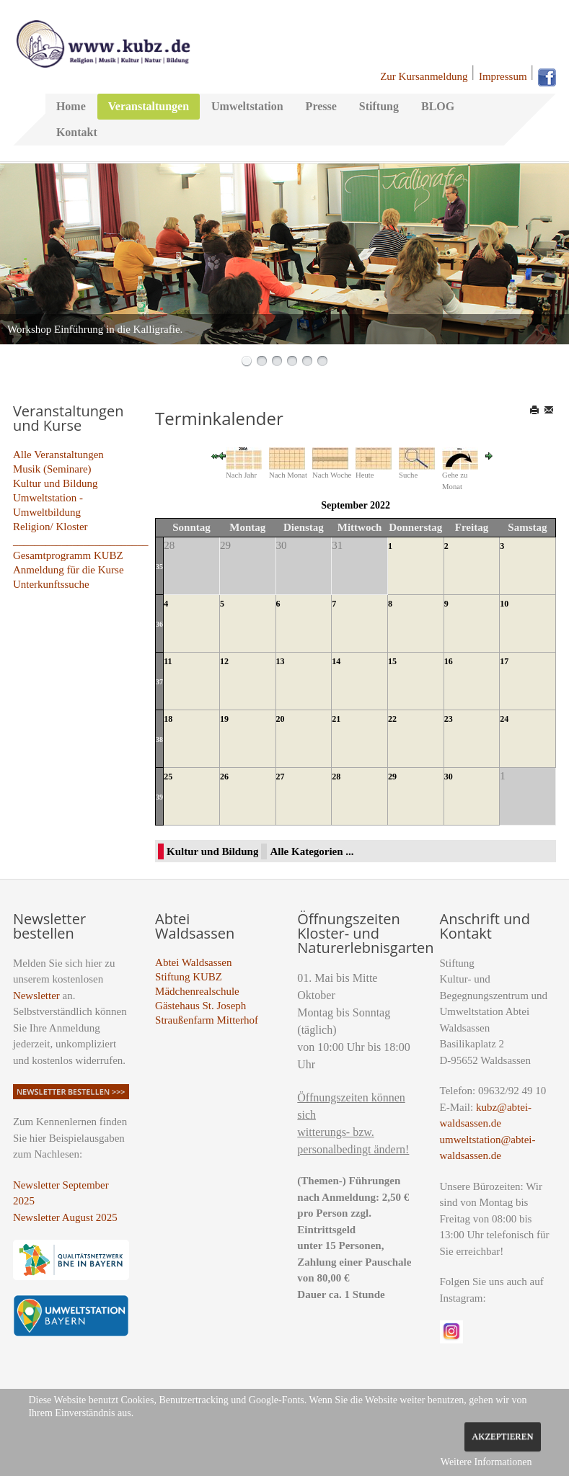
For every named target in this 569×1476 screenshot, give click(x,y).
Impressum (503, 76)
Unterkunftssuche (51, 584)
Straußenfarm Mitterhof (206, 1020)
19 (224, 719)
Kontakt (76, 132)
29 (392, 776)
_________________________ (81, 541)
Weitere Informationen (486, 1462)
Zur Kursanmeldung (423, 76)
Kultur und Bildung (55, 483)
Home (71, 106)
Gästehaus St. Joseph (200, 1005)
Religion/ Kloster (50, 526)
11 (168, 661)
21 (336, 719)
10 (504, 604)
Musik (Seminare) (52, 469)
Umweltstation (247, 106)
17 (504, 661)
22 (392, 719)
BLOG (437, 106)
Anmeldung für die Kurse (68, 570)
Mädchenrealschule (197, 991)
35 (159, 567)
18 (168, 719)
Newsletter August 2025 (65, 1217)
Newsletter (36, 995)
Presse (321, 106)
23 (448, 719)
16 (448, 661)
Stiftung (379, 106)
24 (504, 719)
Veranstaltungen (148, 106)
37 (159, 682)
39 (159, 797)
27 (280, 776)
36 (159, 624)
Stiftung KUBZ (188, 977)
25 (168, 776)
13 (280, 661)
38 (159, 739)
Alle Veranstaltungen (58, 454)
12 (224, 661)
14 (336, 661)
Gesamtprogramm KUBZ (68, 555)
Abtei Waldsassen (193, 962)
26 (224, 776)
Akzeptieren (502, 1436)
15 (392, 661)
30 (448, 776)
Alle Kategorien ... (311, 851)
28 (336, 776)
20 (280, 719)
